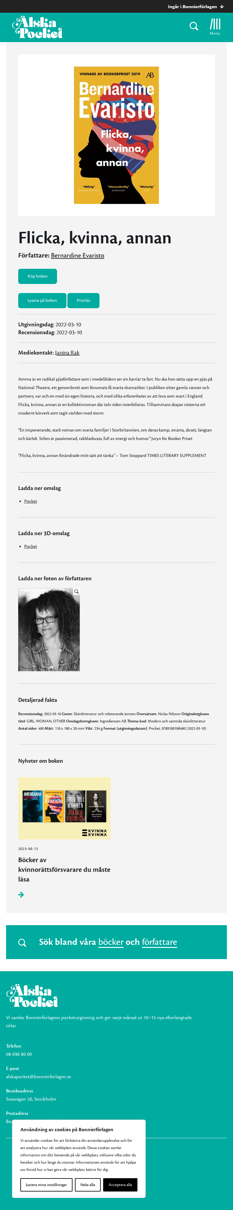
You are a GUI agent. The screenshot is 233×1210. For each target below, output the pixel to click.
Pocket (30, 501)
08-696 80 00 (19, 1054)
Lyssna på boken (42, 300)
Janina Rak (67, 352)
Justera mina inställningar (46, 1184)
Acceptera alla (120, 1184)
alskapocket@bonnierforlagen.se (38, 1077)
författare (159, 942)
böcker (110, 942)
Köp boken (38, 276)
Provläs (83, 300)
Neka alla (87, 1184)
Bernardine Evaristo (77, 255)
